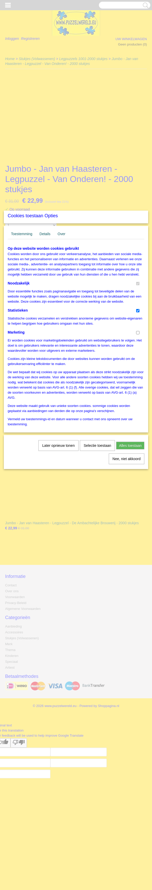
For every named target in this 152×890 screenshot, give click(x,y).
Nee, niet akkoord (127, 507)
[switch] (137, 331)
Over (61, 282)
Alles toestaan (130, 493)
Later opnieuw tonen (58, 493)
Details (44, 282)
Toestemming (21, 282)
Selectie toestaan (97, 493)
